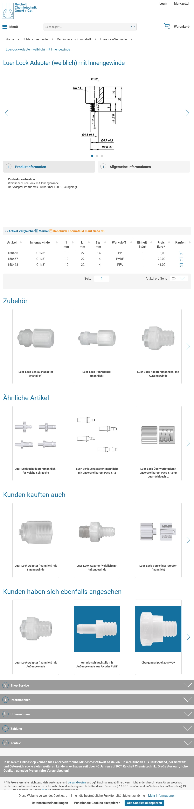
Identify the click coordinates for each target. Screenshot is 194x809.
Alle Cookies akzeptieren (144, 803)
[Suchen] (133, 27)
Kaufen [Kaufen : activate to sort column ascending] (180, 242)
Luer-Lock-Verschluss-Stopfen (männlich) (158, 567)
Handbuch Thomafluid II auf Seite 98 (77, 231)
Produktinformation (26, 166)
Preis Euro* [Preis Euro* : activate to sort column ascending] (161, 245)
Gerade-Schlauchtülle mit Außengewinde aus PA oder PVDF (97, 664)
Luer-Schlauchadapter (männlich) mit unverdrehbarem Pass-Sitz (97, 470)
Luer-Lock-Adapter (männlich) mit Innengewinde (36, 567)
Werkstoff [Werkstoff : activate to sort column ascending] (119, 242)
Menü (10, 26)
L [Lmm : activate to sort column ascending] (82, 245)
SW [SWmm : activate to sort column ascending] (98, 245)
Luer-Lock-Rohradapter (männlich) (96, 373)
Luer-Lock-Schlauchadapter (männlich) (35, 373)
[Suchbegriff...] (90, 27)
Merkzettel (181, 3)
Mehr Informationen (161, 795)
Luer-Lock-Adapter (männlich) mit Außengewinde (158, 373)
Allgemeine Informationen (125, 166)
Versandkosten (77, 782)
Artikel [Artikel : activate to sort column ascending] (12, 242)
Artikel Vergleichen (20, 231)
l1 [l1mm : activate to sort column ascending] (66, 245)
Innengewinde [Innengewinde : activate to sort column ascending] (40, 242)
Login (163, 3)
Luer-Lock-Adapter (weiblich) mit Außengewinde (97, 567)
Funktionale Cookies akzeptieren (97, 803)
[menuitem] (163, 3)
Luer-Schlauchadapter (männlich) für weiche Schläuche (36, 470)
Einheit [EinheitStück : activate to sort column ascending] (142, 245)
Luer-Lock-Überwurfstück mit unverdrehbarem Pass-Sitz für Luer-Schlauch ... (158, 472)
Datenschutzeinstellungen (50, 803)
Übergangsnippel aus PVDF (158, 662)
